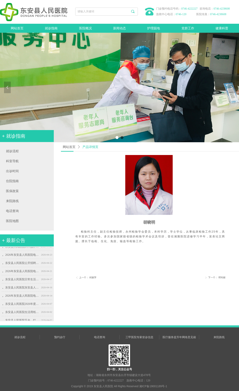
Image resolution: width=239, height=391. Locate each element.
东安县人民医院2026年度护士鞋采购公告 (22, 305)
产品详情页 (90, 147)
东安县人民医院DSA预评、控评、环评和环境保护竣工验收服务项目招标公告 (22, 248)
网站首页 (69, 147)
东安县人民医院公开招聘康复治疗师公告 (22, 264)
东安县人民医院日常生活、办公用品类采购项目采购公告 (22, 280)
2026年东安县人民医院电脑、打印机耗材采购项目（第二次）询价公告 (22, 256)
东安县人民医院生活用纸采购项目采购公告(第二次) (22, 313)
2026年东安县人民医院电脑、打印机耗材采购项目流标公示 (22, 272)
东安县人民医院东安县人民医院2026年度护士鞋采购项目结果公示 (22, 288)
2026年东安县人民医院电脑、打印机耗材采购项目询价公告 (22, 297)
